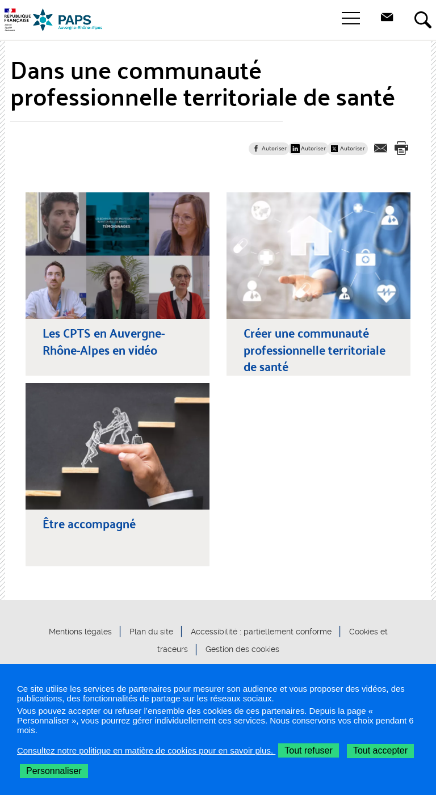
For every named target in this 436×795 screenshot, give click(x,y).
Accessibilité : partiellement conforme (261, 631)
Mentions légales (80, 631)
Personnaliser (54, 771)
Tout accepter (380, 750)
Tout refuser (308, 750)
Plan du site (151, 631)
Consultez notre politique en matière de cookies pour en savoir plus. (146, 750)
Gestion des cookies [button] (242, 649)
